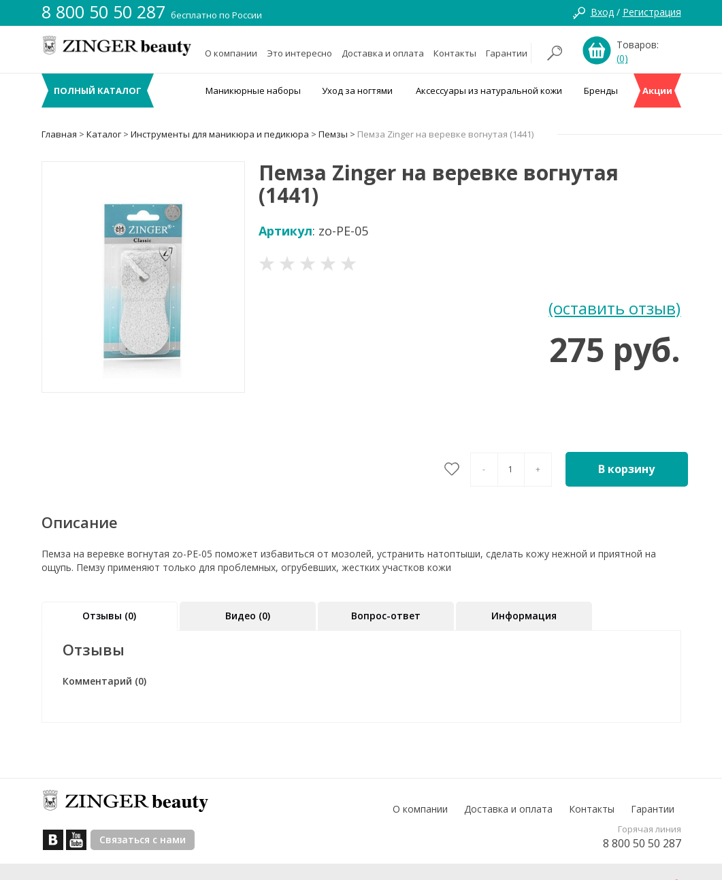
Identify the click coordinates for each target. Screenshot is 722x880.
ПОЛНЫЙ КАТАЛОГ (98, 90)
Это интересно (299, 53)
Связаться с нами (142, 839)
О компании (231, 53)
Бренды (601, 90)
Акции (657, 90)
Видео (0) (247, 615)
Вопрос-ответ (386, 615)
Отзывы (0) (109, 615)
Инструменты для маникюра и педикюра (220, 134)
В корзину (626, 468)
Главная (59, 134)
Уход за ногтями (357, 90)
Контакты (454, 53)
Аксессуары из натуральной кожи (489, 90)
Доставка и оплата (383, 53)
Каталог (103, 134)
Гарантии (506, 53)
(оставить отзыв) (614, 308)
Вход (602, 11)
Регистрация (652, 11)
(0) (622, 58)
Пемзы (333, 134)
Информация (524, 615)
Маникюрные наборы (253, 90)
